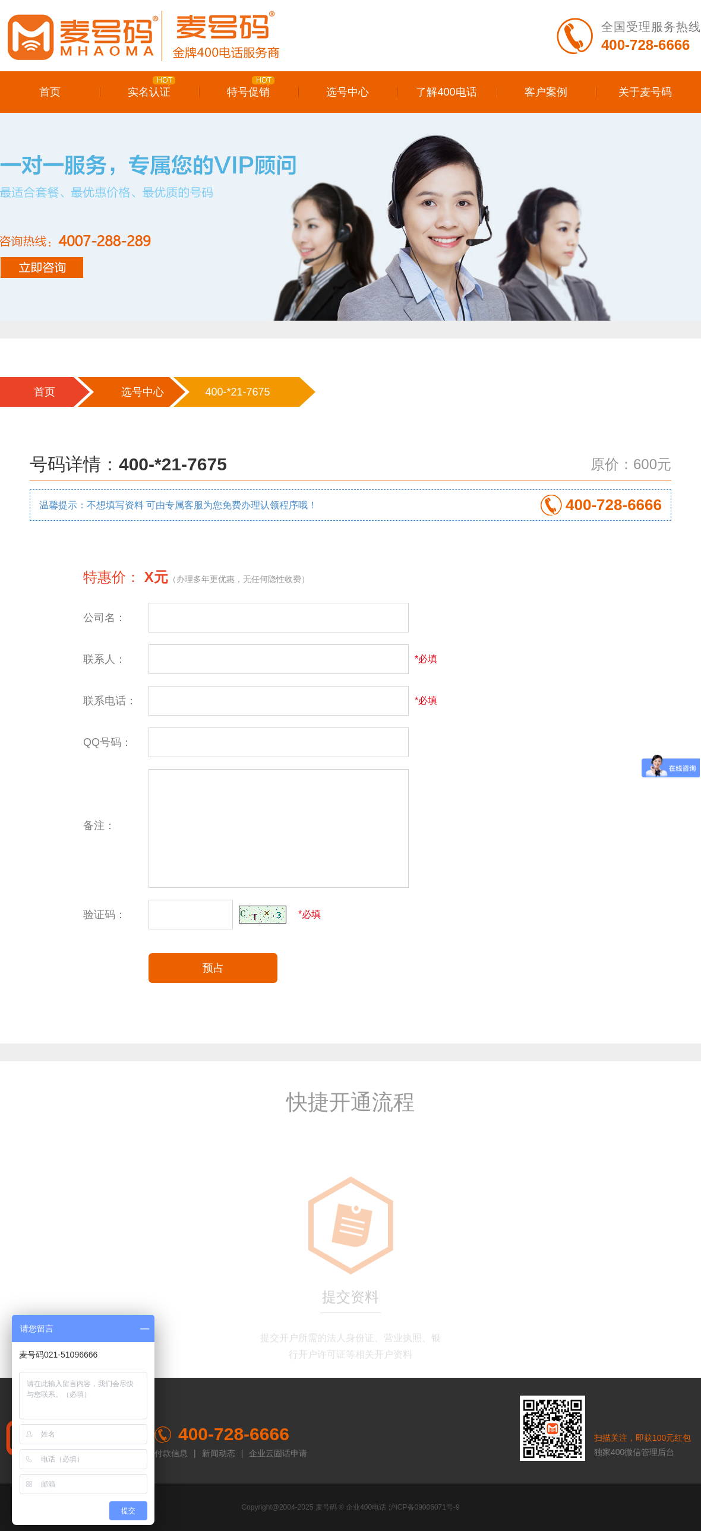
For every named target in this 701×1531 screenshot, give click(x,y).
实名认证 (152, 87)
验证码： (104, 915)
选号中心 (347, 92)
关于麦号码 (645, 92)
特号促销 (251, 87)
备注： (99, 825)
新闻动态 (218, 1453)
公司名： (104, 618)
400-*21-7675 (237, 392)
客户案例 (546, 92)
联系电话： (110, 701)
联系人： (104, 659)
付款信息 (171, 1453)
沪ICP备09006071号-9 (424, 1507)
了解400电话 (446, 92)
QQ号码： (107, 742)
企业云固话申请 (278, 1453)
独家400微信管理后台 (634, 1452)
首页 (50, 92)
